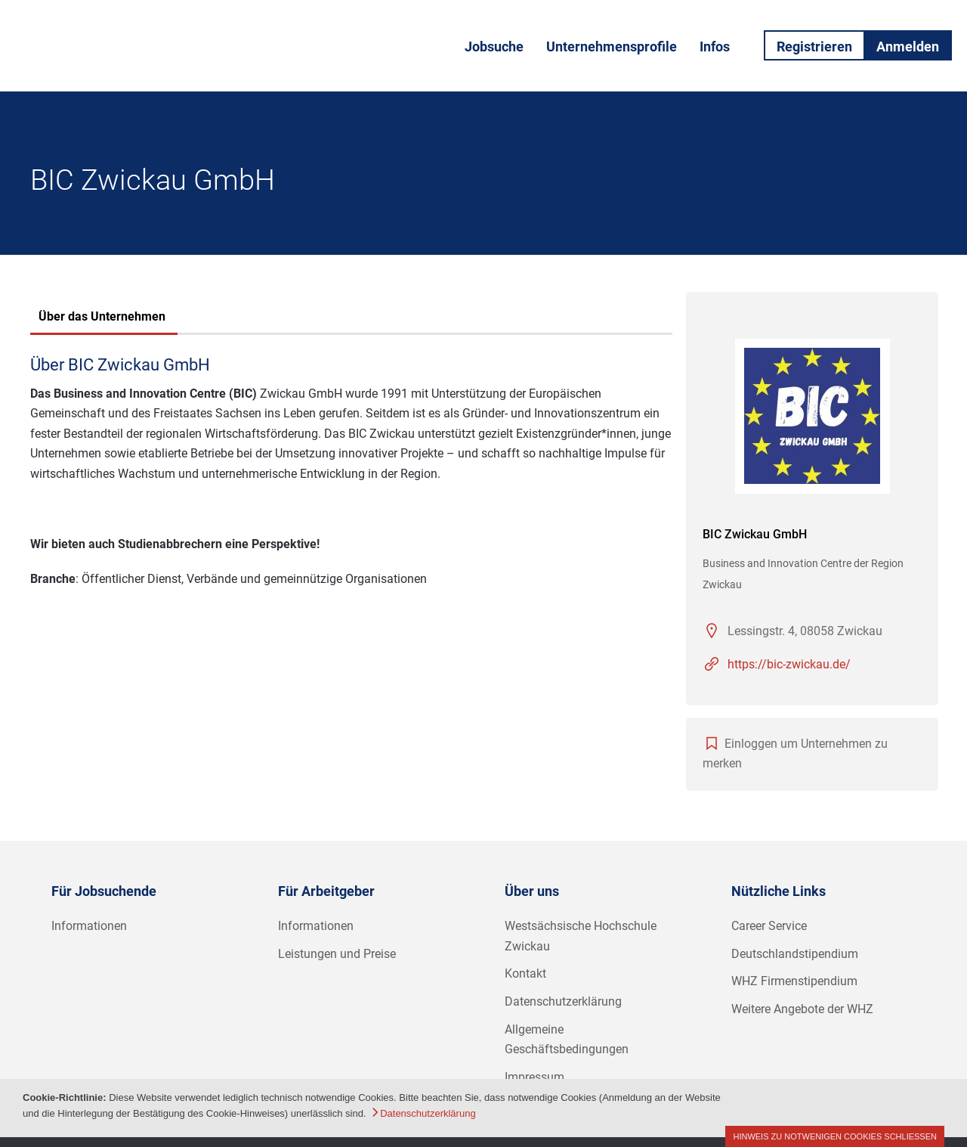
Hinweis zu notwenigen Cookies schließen (835, 1136)
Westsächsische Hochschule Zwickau (581, 936)
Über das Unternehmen (102, 316)
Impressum (534, 1077)
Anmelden (907, 46)
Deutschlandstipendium (794, 954)
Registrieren (814, 46)
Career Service (769, 926)
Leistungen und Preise (337, 954)
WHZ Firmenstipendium (794, 981)
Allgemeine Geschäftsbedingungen (567, 1039)
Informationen (89, 926)
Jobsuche (494, 46)
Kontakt (525, 973)
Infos (715, 46)
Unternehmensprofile (611, 46)
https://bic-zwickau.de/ (789, 664)
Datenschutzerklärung (563, 1001)
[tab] (102, 318)
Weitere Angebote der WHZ (802, 1009)
